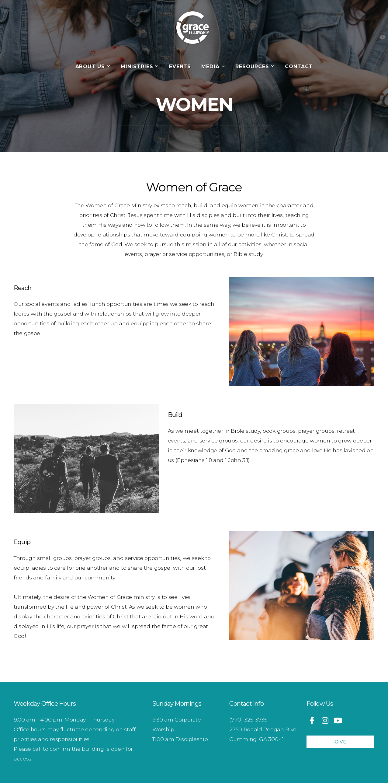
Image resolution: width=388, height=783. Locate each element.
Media (213, 66)
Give (340, 742)
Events (180, 66)
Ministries (140, 66)
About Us (93, 66)
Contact (299, 66)
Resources (255, 66)
